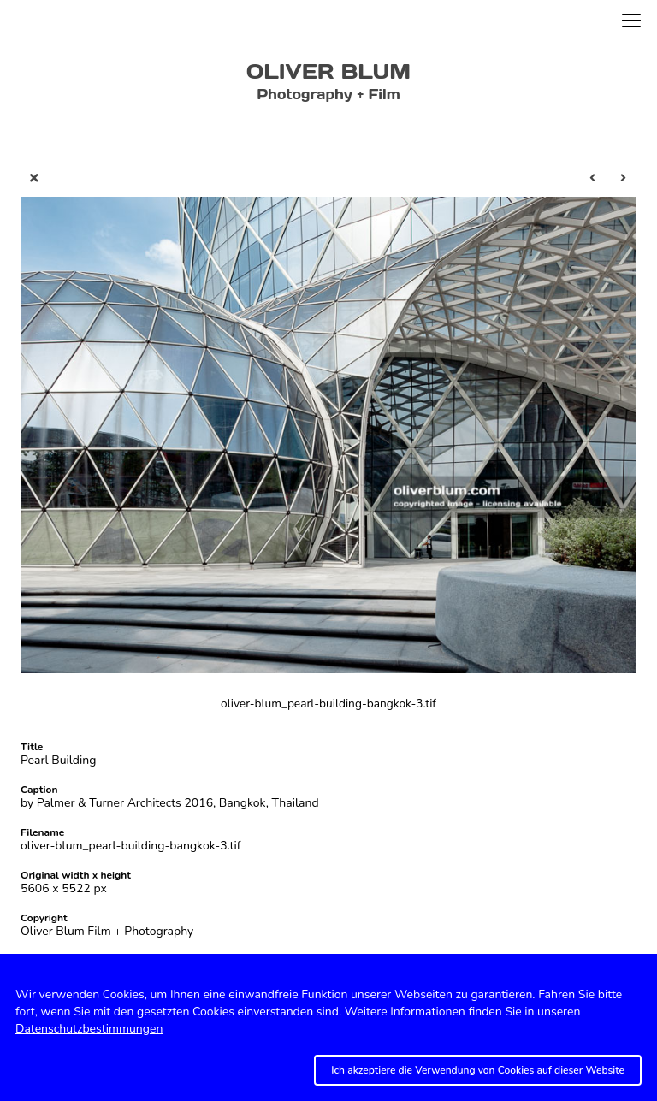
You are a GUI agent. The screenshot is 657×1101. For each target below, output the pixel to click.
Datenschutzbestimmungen (89, 1029)
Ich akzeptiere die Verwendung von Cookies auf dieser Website (477, 1070)
